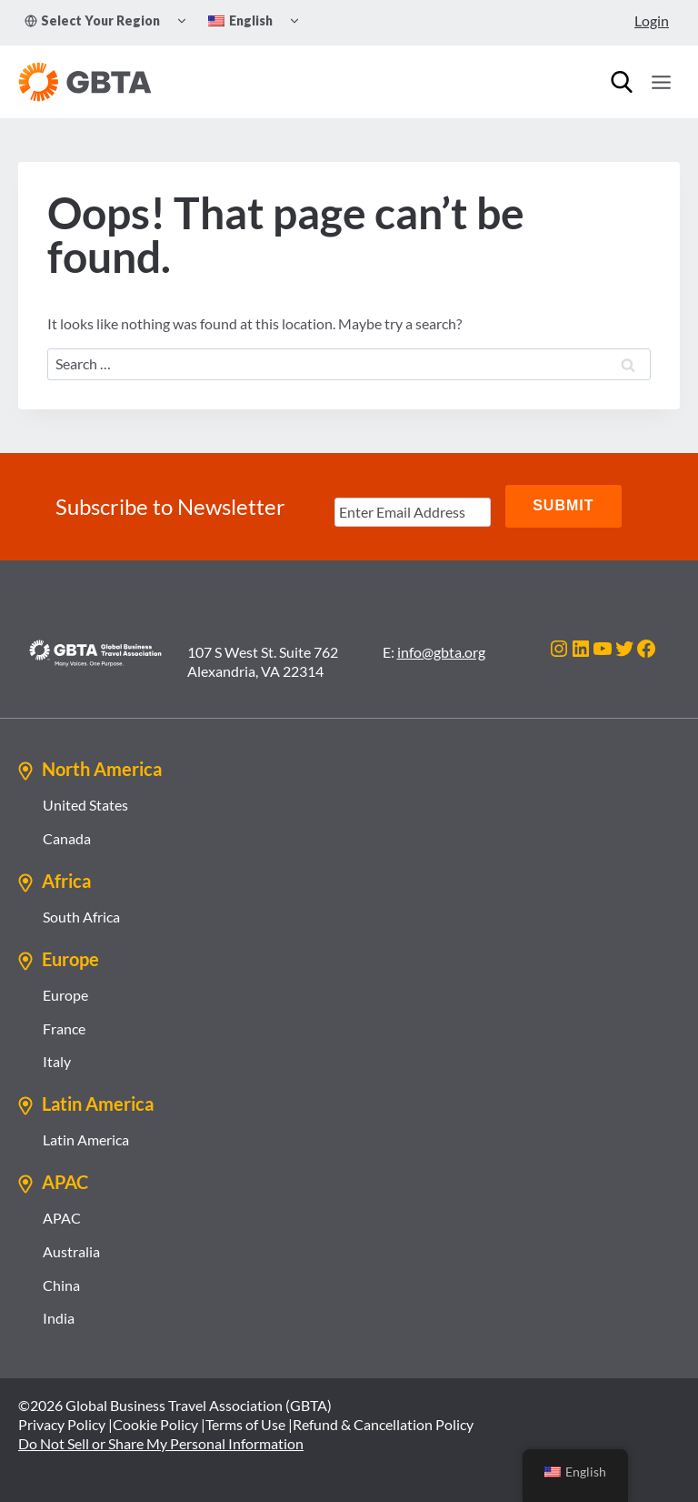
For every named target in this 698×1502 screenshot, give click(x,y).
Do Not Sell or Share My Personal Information (161, 1441)
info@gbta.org (441, 650)
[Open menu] (661, 82)
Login (651, 20)
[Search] (622, 82)
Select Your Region (92, 20)
